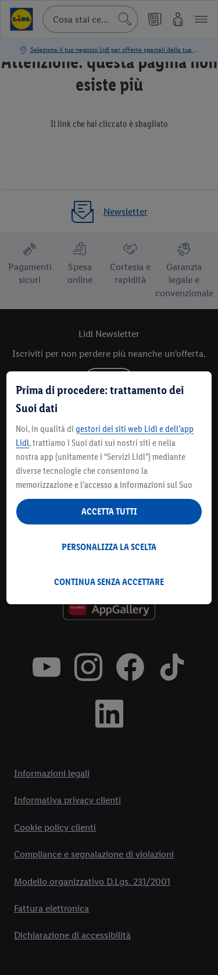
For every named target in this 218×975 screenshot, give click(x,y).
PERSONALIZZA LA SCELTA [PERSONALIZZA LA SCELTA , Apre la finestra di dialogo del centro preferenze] (109, 546)
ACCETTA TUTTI (109, 511)
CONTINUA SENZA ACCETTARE (109, 581)
